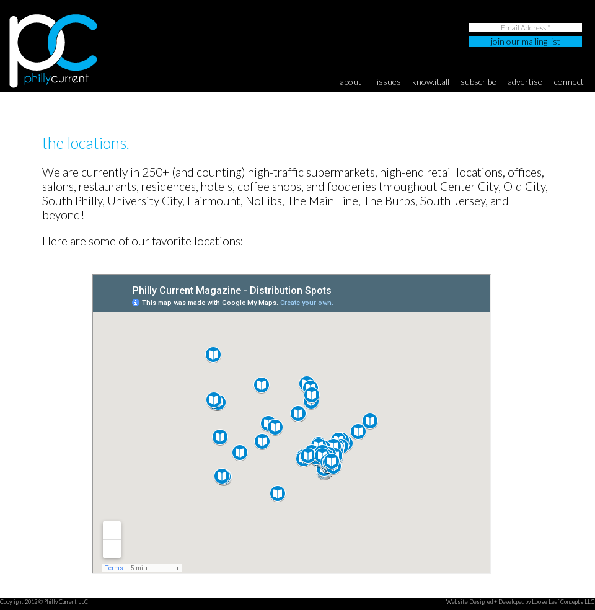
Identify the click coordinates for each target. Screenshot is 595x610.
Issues (389, 81)
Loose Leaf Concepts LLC (563, 601)
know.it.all (430, 81)
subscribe (478, 81)
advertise (525, 81)
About (350, 81)
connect (569, 81)
